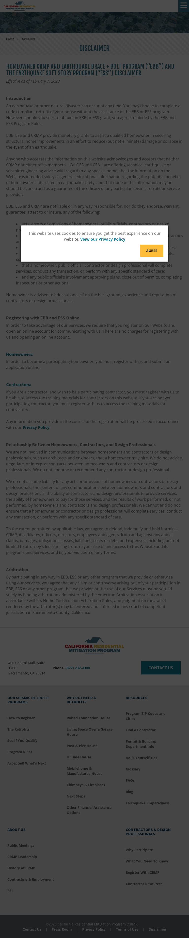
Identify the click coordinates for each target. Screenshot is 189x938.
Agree (151, 250)
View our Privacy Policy (102, 239)
